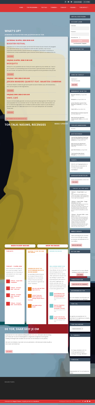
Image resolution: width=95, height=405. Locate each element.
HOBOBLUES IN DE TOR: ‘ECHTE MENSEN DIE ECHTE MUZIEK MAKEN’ (36, 271)
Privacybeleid (78, 402)
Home (21, 8)
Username (73, 26)
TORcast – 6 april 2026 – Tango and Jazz (79, 203)
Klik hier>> (85, 300)
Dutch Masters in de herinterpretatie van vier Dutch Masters (59, 296)
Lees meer (10, 57)
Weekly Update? (61, 125)
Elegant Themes (17, 402)
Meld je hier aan (76, 246)
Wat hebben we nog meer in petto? (16, 119)
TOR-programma (32, 8)
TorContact (83, 8)
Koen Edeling (54, 269)
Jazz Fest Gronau (75, 151)
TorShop (63, 8)
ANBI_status (34, 336)
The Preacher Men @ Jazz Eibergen (77, 155)
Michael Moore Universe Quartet (79, 114)
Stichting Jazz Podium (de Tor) (66, 402)
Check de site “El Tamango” (80, 285)
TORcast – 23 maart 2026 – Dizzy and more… (16, 297)
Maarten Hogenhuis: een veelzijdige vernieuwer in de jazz (59, 308)
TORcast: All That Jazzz (80, 189)
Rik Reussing (58, 299)
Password (73, 32)
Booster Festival (16, 44)
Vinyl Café (12, 99)
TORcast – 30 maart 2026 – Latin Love (79, 216)
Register (84, 44)
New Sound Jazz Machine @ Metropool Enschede (78, 145)
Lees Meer (9, 352)
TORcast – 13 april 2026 (14, 267)
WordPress (36, 402)
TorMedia (54, 8)
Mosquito (12, 64)
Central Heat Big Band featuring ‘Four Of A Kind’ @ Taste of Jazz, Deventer (79, 140)
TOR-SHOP (75, 183)
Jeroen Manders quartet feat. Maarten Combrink (34, 82)
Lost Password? (78, 44)
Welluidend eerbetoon (57, 267)
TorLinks (73, 8)
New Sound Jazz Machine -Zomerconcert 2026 (78, 119)
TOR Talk (44, 8)
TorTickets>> (74, 170)
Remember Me (74, 38)
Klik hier (74, 86)
